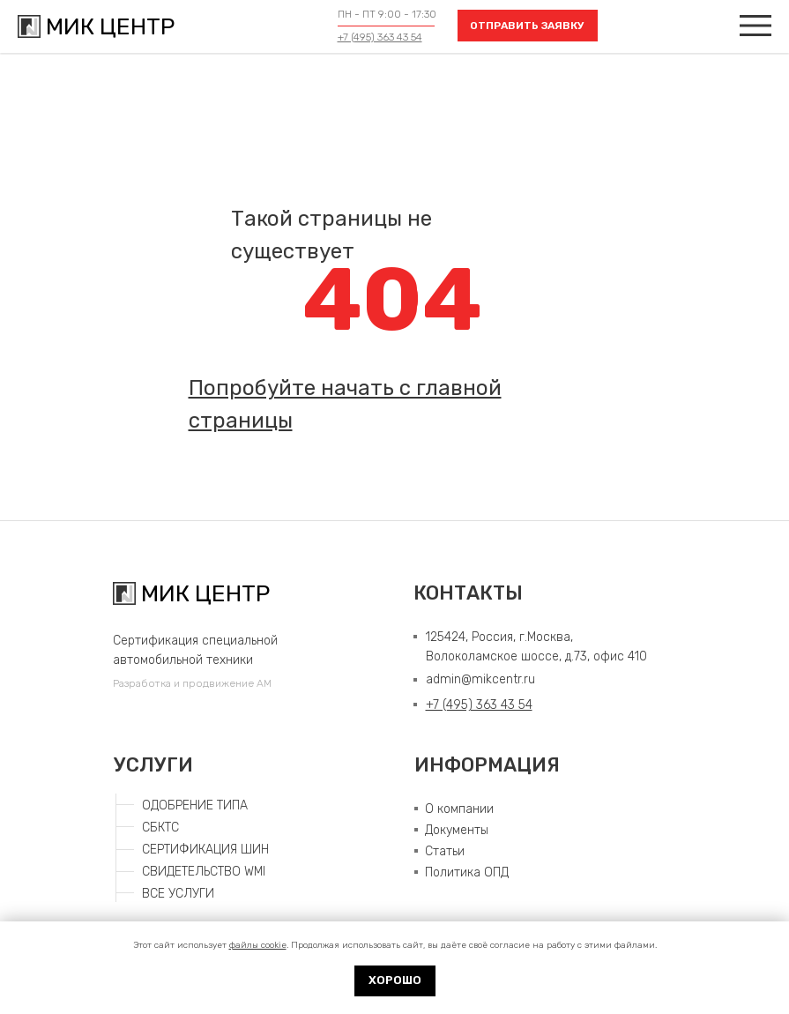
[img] (755, 25)
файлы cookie (258, 945)
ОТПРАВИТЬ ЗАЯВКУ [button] (527, 25)
